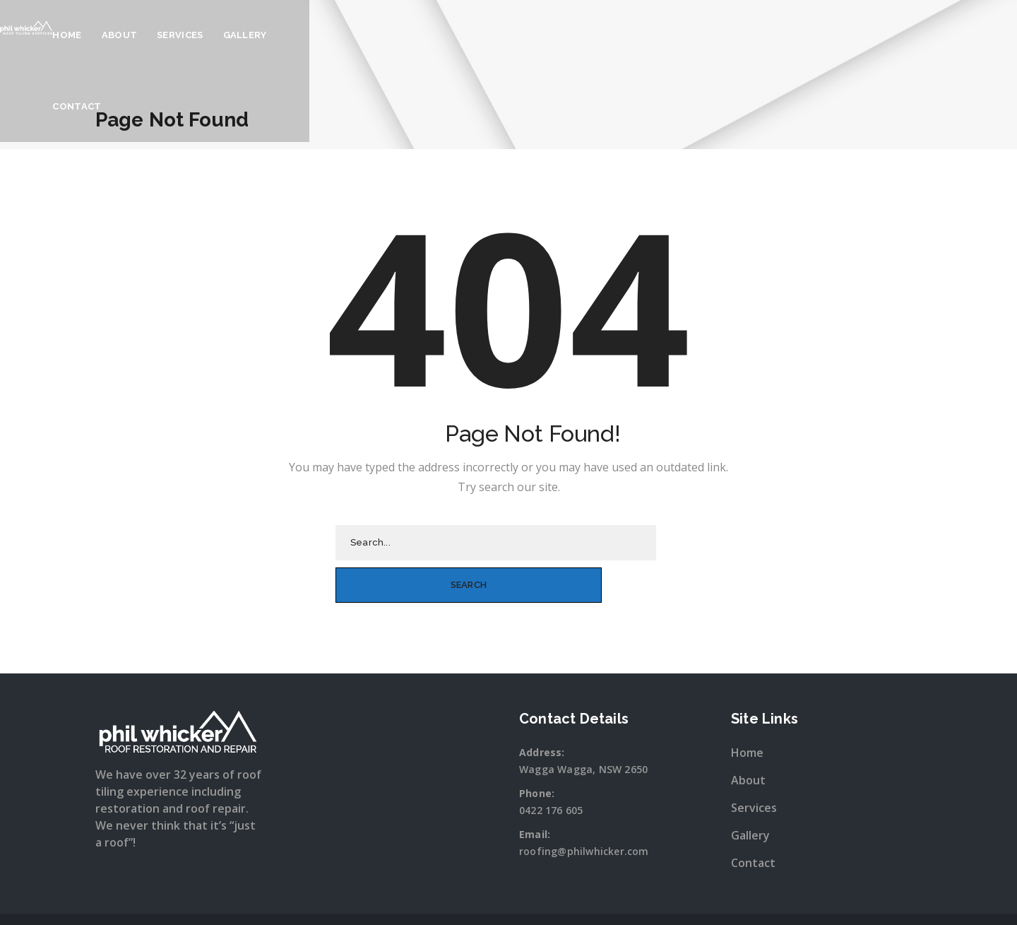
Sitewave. (657, 899)
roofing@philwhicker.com (584, 808)
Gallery (629, 35)
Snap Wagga (537, 899)
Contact (696, 35)
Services (565, 35)
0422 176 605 (551, 767)
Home (451, 35)
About (504, 35)
